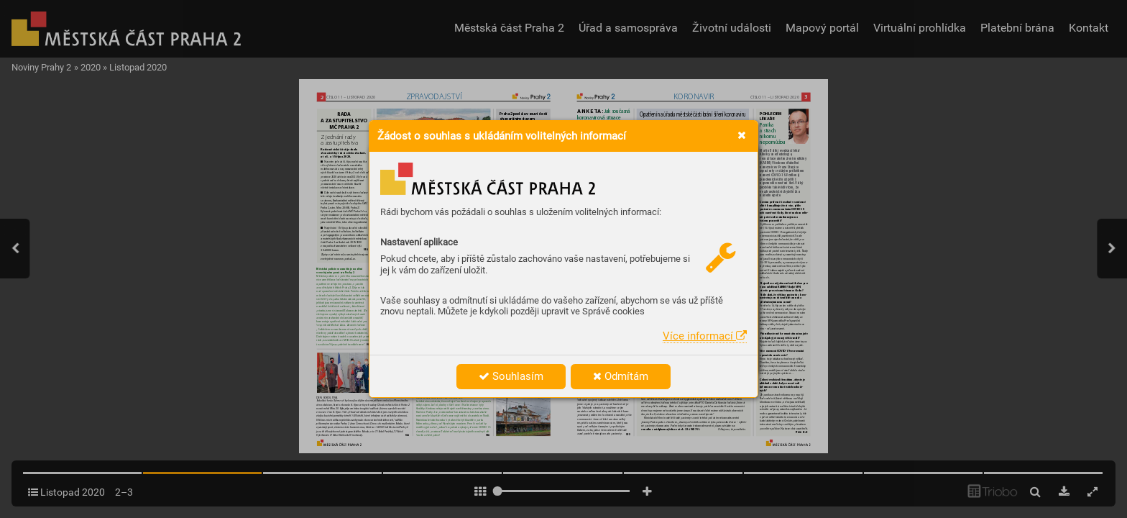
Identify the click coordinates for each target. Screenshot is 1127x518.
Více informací (705, 336)
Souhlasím (511, 376)
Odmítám (620, 376)
